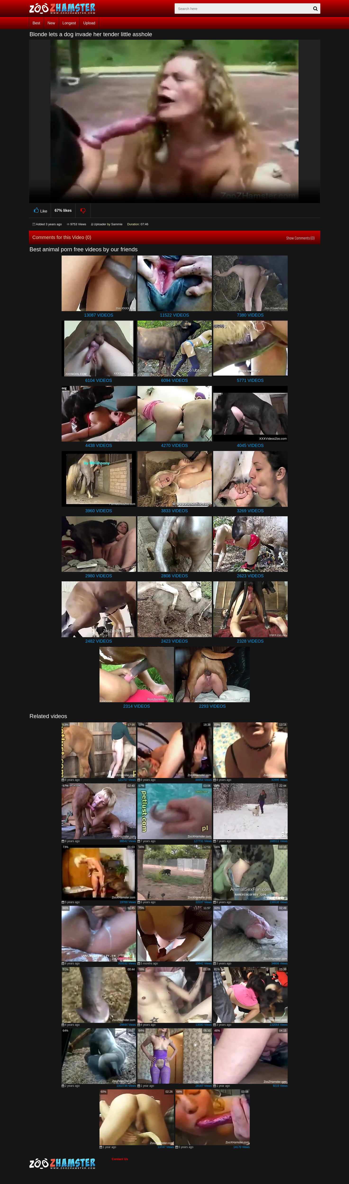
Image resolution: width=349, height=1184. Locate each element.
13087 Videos (98, 315)
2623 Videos (250, 576)
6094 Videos (174, 380)
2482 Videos (98, 641)
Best (36, 23)
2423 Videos (174, 641)
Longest (69, 23)
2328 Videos (250, 641)
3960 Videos (98, 510)
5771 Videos (250, 380)
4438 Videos (98, 445)
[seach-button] (315, 8)
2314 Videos (136, 706)
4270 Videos (174, 445)
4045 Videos (250, 445)
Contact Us (120, 1159)
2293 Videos (212, 706)
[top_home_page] (64, 8)
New (51, 23)
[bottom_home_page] (70, 1163)
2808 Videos (174, 576)
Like (39, 210)
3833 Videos (174, 510)
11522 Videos (174, 315)
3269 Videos (250, 510)
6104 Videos (98, 380)
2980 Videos (98, 576)
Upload (89, 23)
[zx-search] (247, 8)
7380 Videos (250, 315)
